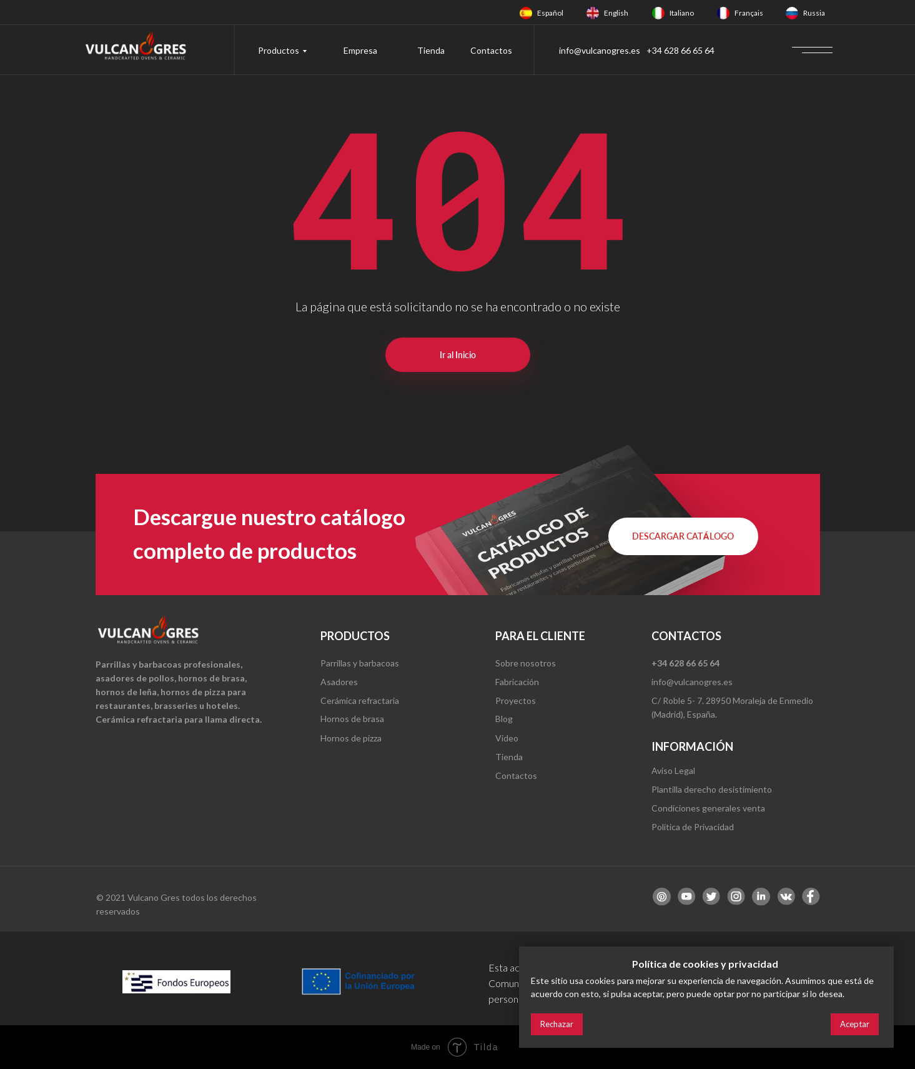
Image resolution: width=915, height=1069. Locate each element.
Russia (814, 13)
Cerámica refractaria (359, 700)
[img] (526, 13)
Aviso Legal (673, 770)
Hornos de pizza (351, 738)
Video (506, 738)
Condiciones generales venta (708, 808)
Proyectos (515, 700)
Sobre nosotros (525, 663)
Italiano (682, 13)
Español (550, 13)
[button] (683, 536)
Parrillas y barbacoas (359, 663)
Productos (278, 50)
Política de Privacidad (692, 826)
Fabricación (517, 681)
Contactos (491, 50)
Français (748, 13)
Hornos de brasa (352, 718)
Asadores (339, 681)
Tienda (431, 50)
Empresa (360, 50)
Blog (504, 718)
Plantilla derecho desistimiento (711, 789)
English (616, 13)
